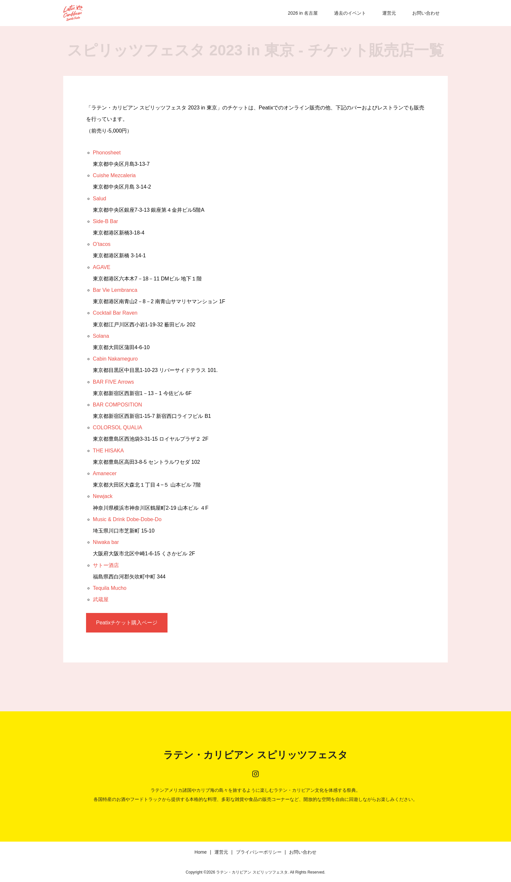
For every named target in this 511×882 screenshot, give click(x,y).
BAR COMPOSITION (117, 404)
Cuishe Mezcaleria (114, 175)
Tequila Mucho (109, 588)
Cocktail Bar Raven (115, 313)
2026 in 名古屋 (303, 13)
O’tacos (101, 244)
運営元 (389, 13)
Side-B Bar (105, 221)
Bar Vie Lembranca (115, 290)
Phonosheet (107, 152)
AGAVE (101, 267)
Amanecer (105, 473)
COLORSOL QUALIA (117, 427)
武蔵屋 (101, 599)
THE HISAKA (108, 450)
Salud (99, 198)
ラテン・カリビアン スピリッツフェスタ (255, 754)
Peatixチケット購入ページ (126, 622)
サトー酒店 (106, 565)
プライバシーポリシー (259, 852)
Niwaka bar (106, 542)
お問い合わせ (426, 13)
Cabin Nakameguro (115, 359)
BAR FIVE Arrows (113, 382)
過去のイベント (350, 13)
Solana (101, 336)
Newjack (102, 496)
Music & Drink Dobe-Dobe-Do (127, 519)
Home (201, 852)
